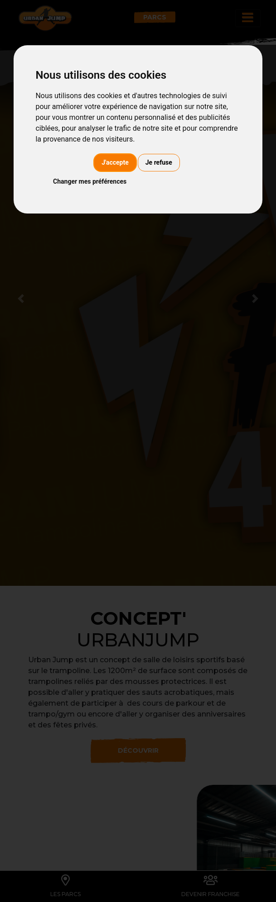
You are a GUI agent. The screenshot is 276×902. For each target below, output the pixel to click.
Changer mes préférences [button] (89, 181)
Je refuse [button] (158, 162)
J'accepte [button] (115, 162)
